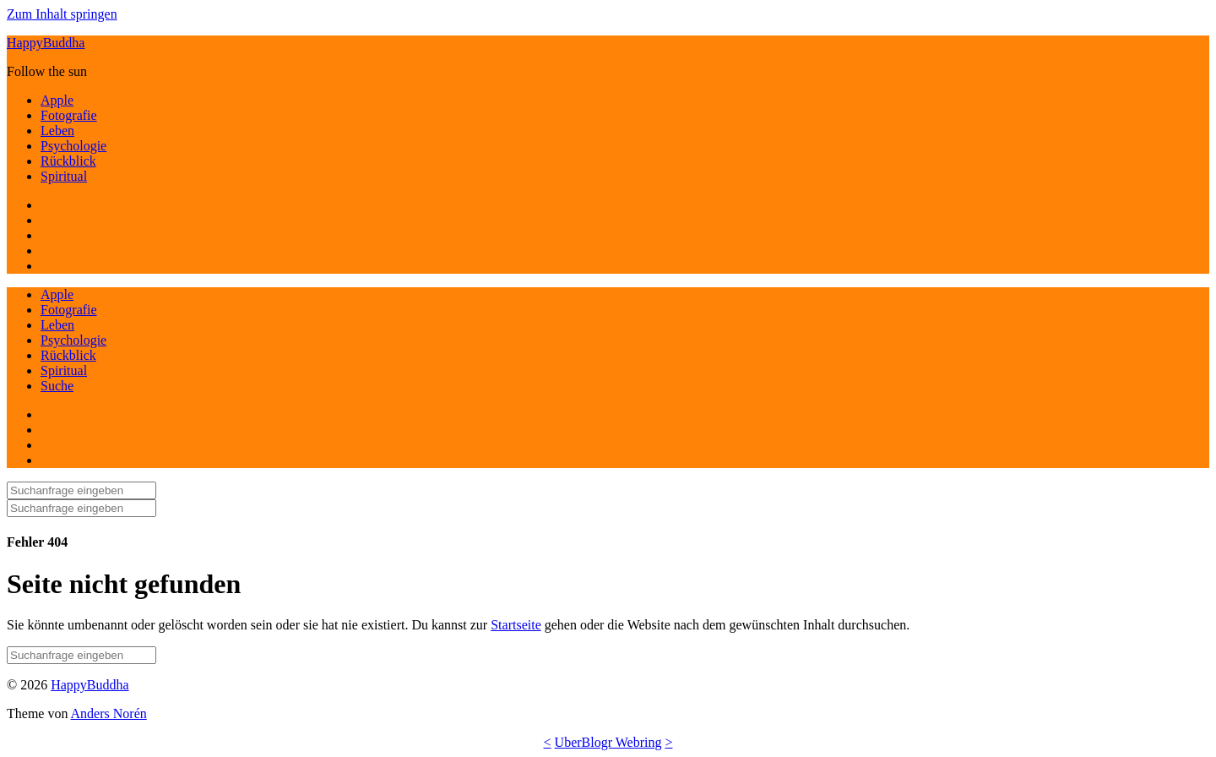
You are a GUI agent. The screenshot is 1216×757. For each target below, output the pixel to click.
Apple (57, 100)
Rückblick (68, 161)
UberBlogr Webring (608, 742)
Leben (57, 130)
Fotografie (69, 115)
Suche (57, 385)
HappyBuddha (45, 42)
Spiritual (64, 176)
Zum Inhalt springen (62, 14)
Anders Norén (109, 713)
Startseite (516, 625)
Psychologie (73, 146)
